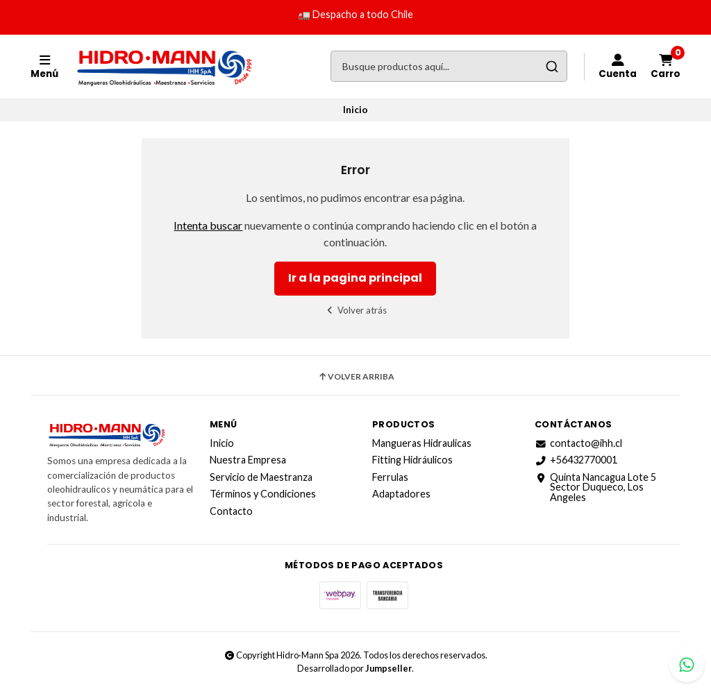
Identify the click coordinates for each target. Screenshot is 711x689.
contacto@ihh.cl (578, 443)
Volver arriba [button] (355, 377)
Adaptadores (401, 494)
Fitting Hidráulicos (412, 460)
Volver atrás (355, 310)
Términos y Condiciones (263, 494)
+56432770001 (576, 460)
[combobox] (449, 66)
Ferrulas (390, 477)
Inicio (222, 443)
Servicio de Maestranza (261, 477)
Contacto (231, 511)
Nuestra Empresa (248, 460)
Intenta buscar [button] (208, 225)
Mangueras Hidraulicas (421, 443)
